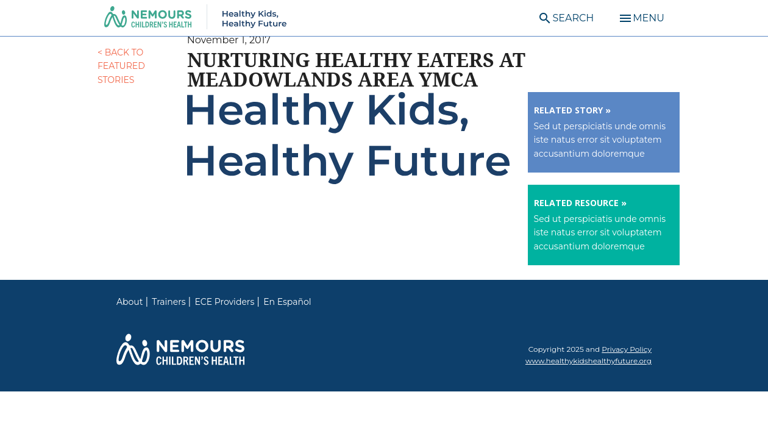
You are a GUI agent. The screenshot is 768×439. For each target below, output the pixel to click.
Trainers (168, 301)
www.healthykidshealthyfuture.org (588, 360)
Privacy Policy (627, 349)
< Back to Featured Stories (121, 66)
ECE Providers (225, 301)
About (129, 301)
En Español (287, 301)
